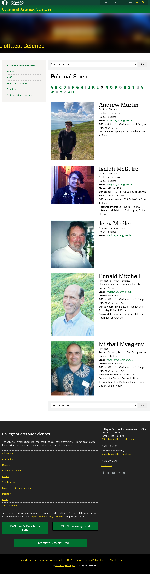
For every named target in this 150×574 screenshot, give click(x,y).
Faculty (10, 71)
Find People (124, 560)
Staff (9, 77)
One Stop (108, 2)
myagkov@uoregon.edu (120, 360)
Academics (7, 459)
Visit (123, 2)
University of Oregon (65, 565)
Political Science (22, 46)
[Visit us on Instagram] (119, 473)
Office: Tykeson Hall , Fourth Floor (117, 439)
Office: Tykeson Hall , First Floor (116, 454)
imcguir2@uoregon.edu (120, 184)
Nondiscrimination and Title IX (54, 560)
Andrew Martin (118, 104)
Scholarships (8, 482)
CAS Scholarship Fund (75, 526)
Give (130, 2)
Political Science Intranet (20, 95)
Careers (104, 560)
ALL (71, 92)
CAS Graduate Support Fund (50, 543)
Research (6, 465)
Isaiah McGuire (118, 168)
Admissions (7, 453)
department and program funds (47, 516)
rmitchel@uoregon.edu (119, 292)
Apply (117, 2)
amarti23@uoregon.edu (120, 120)
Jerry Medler (115, 223)
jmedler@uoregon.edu (119, 235)
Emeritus (11, 89)
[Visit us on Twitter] (108, 473)
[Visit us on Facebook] (103, 473)
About (5, 499)
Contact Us (106, 465)
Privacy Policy (91, 560)
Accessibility (77, 560)
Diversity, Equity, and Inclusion (16, 488)
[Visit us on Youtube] (114, 473)
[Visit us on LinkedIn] (124, 473)
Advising (6, 476)
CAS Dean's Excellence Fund (25, 527)
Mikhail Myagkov (121, 344)
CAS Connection (10, 505)
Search (137, 2)
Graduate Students (17, 83)
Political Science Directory (21, 65)
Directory (6, 493)
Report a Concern (28, 560)
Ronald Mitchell (119, 276)
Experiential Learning (12, 470)
